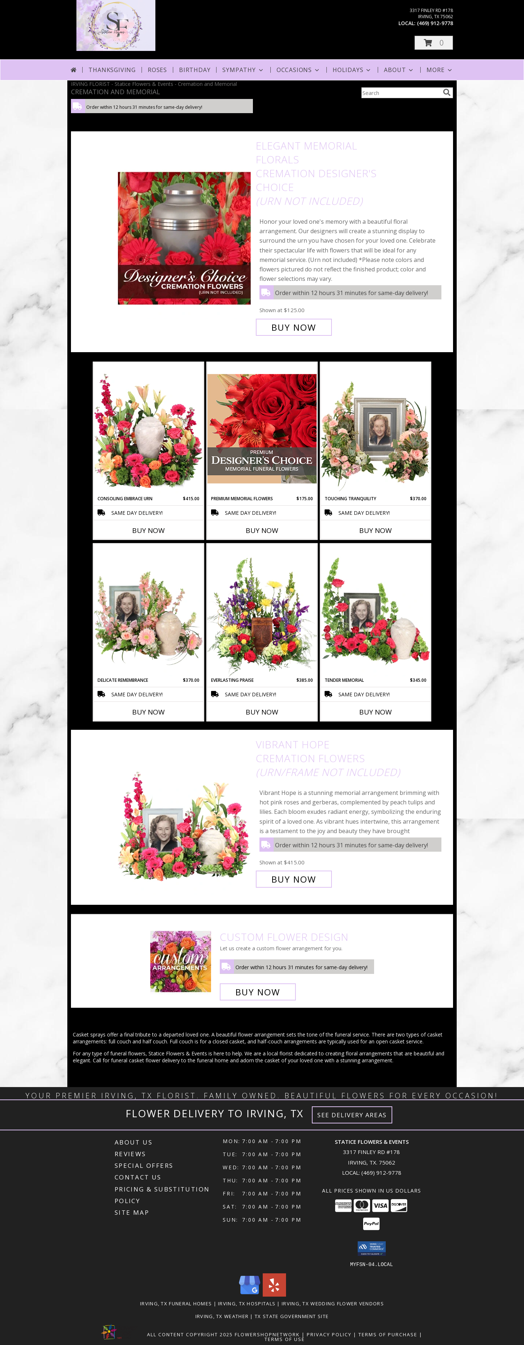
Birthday (194, 70)
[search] (447, 92)
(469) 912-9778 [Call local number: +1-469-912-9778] (435, 23)
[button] (433, 43)
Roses (157, 70)
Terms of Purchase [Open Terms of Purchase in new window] (387, 1334)
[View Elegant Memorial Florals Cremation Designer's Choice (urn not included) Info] (185, 236)
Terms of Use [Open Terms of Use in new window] (285, 1339)
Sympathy (243, 70)
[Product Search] (401, 93)
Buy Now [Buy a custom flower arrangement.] (257, 992)
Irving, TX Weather (222, 1316)
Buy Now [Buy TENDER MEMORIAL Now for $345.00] (375, 712)
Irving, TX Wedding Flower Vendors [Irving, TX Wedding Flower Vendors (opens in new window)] (333, 1303)
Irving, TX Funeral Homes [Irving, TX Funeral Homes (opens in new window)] (176, 1303)
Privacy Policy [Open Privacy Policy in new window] (329, 1334)
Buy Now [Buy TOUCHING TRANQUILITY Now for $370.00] (375, 530)
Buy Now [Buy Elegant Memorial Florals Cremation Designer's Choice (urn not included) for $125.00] (293, 327)
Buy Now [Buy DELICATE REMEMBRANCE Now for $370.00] (148, 712)
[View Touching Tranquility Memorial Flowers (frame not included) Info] (375, 429)
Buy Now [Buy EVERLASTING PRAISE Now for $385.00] (262, 712)
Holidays (352, 70)
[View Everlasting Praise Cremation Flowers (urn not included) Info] (262, 610)
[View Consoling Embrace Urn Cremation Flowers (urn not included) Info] (148, 429)
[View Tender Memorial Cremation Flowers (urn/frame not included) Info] (375, 610)
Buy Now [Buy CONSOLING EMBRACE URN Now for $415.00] (148, 530)
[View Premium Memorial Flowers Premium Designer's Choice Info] (262, 429)
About (399, 70)
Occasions (299, 70)
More (439, 70)
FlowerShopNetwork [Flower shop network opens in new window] (267, 1334)
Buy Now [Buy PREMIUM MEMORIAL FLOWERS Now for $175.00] (262, 530)
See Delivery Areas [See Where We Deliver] (352, 1115)
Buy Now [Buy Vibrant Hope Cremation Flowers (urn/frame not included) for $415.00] (293, 879)
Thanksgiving (112, 70)
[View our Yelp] (274, 1294)
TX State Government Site (292, 1316)
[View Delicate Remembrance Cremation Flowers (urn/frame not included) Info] (148, 610)
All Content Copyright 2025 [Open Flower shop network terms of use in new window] (190, 1334)
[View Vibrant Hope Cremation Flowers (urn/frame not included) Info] (185, 811)
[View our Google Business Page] (249, 1294)
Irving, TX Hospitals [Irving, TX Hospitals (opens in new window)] (246, 1303)
